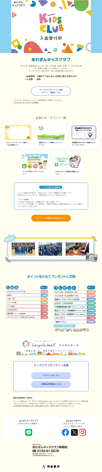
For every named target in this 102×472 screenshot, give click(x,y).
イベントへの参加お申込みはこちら (51, 218)
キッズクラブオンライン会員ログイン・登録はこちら (51, 91)
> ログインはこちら (51, 375)
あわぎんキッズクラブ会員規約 (26, 102)
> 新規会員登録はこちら (51, 384)
